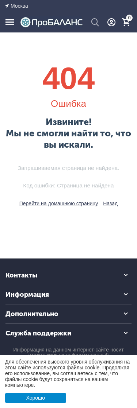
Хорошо (35, 398)
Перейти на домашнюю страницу (58, 203)
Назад (110, 203)
